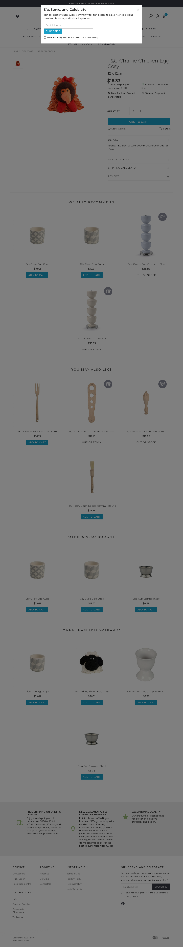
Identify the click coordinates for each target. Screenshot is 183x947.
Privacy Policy (92, 37)
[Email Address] (68, 25)
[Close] (138, 9)
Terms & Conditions (75, 37)
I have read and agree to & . (71, 37)
